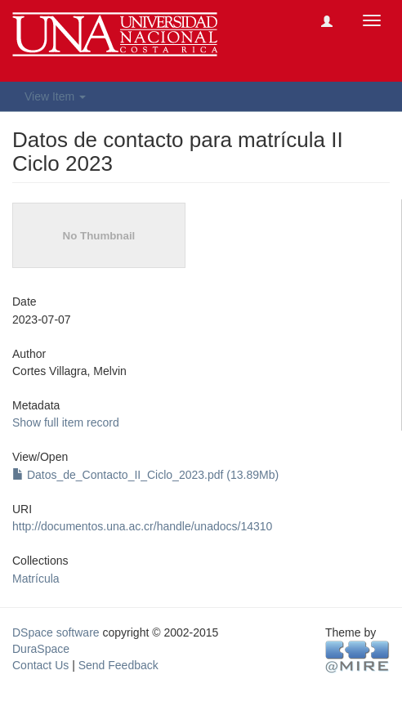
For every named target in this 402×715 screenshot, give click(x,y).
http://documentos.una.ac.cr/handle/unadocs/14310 (142, 526)
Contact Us (40, 665)
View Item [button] (55, 96)
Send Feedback (118, 665)
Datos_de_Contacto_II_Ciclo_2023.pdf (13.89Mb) (145, 474)
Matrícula (36, 578)
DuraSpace (40, 648)
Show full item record (65, 422)
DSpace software (56, 632)
